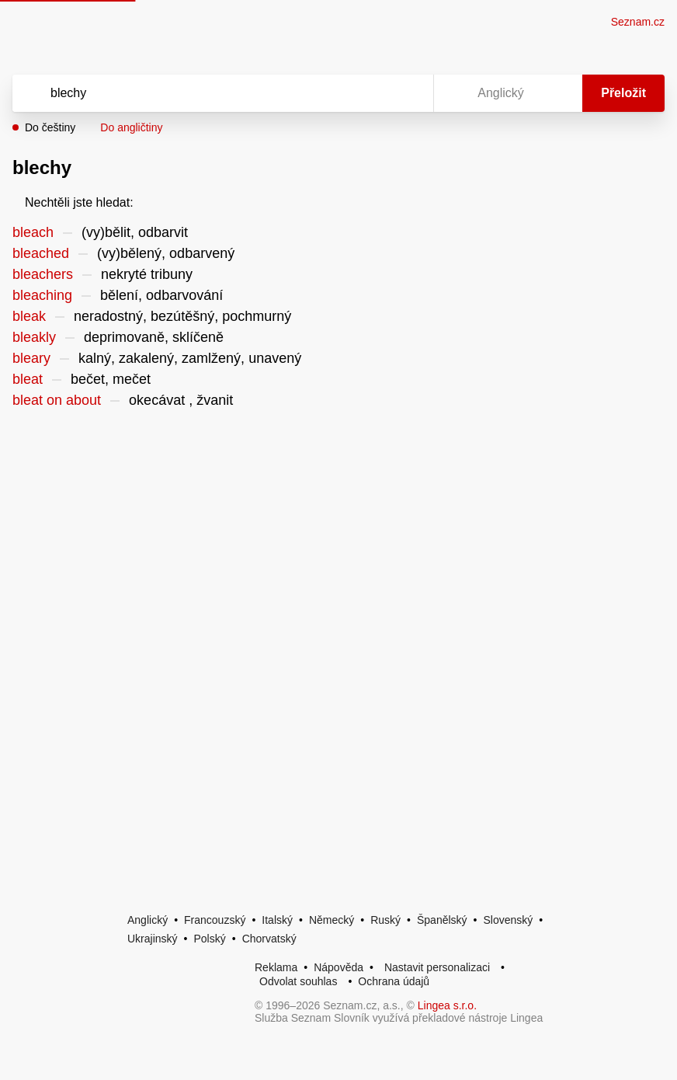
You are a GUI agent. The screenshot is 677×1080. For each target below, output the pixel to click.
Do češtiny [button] (50, 127)
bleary (31, 358)
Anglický (147, 920)
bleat (27, 379)
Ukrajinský (152, 938)
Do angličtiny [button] (131, 127)
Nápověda (338, 967)
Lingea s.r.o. (447, 1005)
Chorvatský (269, 938)
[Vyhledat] (203, 93)
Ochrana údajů (393, 981)
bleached (40, 253)
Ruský (385, 920)
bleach (33, 232)
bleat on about (56, 400)
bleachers (42, 274)
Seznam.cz (638, 22)
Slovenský (508, 920)
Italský (277, 920)
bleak (29, 316)
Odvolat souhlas (298, 981)
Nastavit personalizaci (437, 967)
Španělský (442, 920)
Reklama (276, 967)
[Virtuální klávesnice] (407, 93)
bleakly (34, 337)
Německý (331, 920)
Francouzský (214, 920)
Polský (209, 938)
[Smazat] (373, 93)
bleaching (42, 295)
